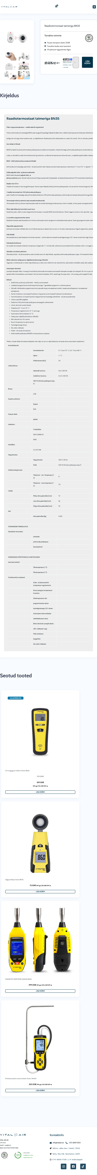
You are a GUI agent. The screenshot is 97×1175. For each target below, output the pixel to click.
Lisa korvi (87, 62)
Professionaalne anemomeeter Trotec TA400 (20, 1078)
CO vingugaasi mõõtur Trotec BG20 (17, 771)
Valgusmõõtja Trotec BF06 (14, 880)
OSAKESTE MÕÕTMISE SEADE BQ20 (18, 979)
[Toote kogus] (76, 62)
